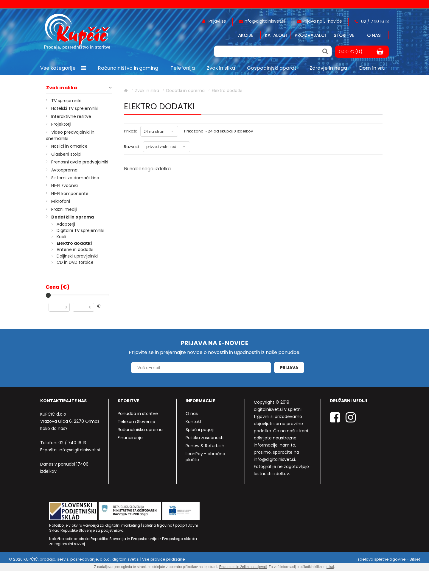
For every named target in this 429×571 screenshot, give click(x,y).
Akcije (246, 35)
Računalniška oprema (140, 430)
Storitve (344, 35)
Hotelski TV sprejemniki (74, 108)
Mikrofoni (60, 201)
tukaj (330, 567)
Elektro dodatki (74, 243)
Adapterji (66, 224)
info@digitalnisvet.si (79, 450)
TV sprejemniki (66, 101)
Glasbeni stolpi (66, 154)
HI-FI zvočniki (64, 185)
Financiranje (130, 438)
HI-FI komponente (69, 193)
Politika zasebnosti (204, 438)
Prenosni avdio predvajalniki (79, 162)
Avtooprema (64, 170)
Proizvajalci (310, 35)
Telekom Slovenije (136, 422)
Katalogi (276, 35)
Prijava (289, 368)
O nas (374, 35)
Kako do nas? (54, 428)
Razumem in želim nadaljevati (243, 567)
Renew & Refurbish (205, 446)
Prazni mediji (64, 209)
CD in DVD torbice (75, 262)
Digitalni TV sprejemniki (80, 230)
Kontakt (194, 422)
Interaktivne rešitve (71, 116)
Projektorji (61, 124)
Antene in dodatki (75, 249)
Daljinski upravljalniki (77, 256)
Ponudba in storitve (138, 413)
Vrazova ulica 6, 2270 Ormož (69, 421)
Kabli (61, 237)
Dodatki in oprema (72, 217)
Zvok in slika (61, 88)
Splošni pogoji (200, 430)
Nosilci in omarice (69, 146)
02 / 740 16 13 (72, 443)
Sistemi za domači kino (75, 178)
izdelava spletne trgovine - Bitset (388, 559)
